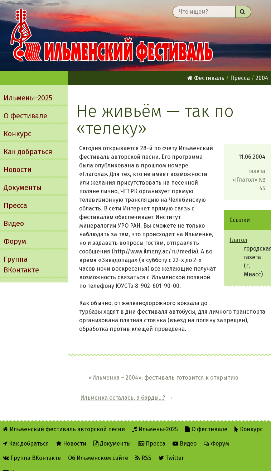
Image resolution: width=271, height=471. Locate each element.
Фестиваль (205, 78)
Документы (23, 187)
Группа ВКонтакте (21, 264)
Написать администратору (43, 460)
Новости (18, 169)
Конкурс (17, 133)
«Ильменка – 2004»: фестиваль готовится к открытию (131, 382)
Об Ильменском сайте (98, 446)
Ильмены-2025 (28, 98)
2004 (262, 78)
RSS (143, 446)
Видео (14, 223)
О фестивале (25, 115)
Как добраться (28, 151)
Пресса (15, 205)
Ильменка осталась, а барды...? (234, 382)
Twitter (171, 446)
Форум (15, 241)
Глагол (238, 240)
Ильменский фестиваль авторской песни (112, 35)
